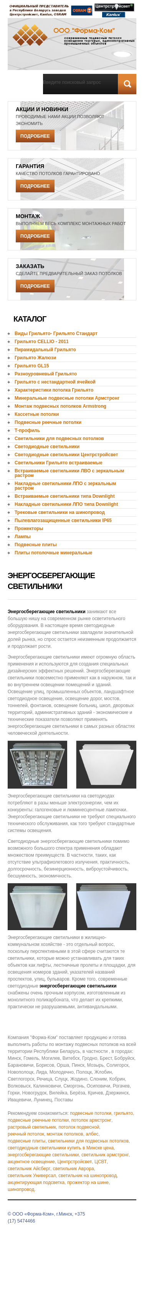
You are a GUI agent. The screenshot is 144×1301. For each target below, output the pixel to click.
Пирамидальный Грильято (45, 349)
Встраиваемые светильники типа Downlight (65, 496)
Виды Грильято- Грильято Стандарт (56, 333)
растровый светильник (32, 1127)
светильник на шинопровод (87, 1175)
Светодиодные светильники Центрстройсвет (66, 454)
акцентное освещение (31, 1161)
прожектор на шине (88, 1182)
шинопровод (21, 1189)
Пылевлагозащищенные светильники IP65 (63, 520)
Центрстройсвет (74, 1161)
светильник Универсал (32, 1175)
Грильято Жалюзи (35, 357)
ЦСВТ (100, 1161)
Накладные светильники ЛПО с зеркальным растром (65, 485)
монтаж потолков (65, 1134)
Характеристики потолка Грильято (54, 390)
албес (92, 1134)
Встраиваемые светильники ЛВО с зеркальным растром (69, 473)
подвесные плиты (26, 1141)
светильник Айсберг (29, 1168)
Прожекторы (29, 528)
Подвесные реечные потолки (48, 422)
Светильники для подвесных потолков (59, 438)
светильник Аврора (73, 1168)
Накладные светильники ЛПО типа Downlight (66, 504)
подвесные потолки (90, 1113)
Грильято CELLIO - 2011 (42, 341)
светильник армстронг (105, 1155)
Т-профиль (27, 430)
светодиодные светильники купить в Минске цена (61, 1148)
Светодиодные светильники (47, 446)
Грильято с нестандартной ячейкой (55, 382)
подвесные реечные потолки (38, 1120)
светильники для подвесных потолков (88, 1141)
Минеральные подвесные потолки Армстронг (67, 398)
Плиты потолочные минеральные (53, 552)
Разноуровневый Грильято (46, 374)
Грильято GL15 (32, 366)
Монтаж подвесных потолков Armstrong (60, 406)
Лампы (23, 536)
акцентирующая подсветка (36, 1182)
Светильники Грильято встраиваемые (59, 462)
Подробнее (35, 136)
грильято (123, 1113)
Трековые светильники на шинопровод (60, 512)
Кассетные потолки (37, 414)
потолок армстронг (91, 1120)
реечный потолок (26, 1134)
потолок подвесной (78, 1127)
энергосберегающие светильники (43, 1155)
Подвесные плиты (36, 544)
